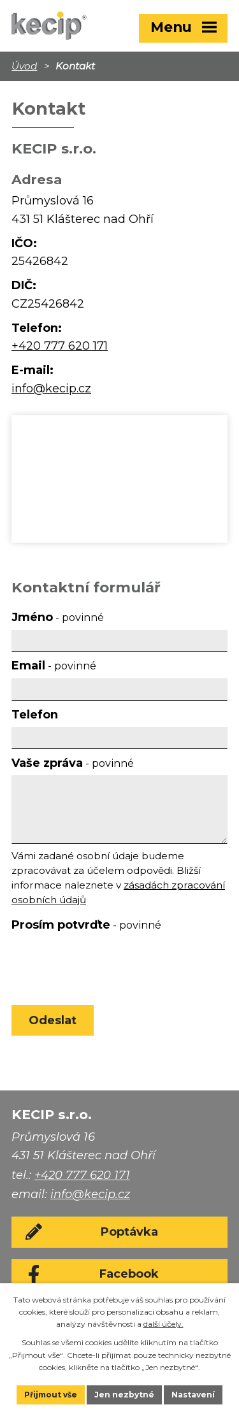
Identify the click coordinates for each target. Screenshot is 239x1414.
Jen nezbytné (124, 1394)
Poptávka (129, 1232)
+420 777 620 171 (59, 346)
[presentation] (105, 965)
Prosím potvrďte (86, 925)
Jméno (57, 617)
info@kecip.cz (51, 389)
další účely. (163, 1324)
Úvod (24, 66)
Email (53, 666)
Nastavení (193, 1394)
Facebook (129, 1274)
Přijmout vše (50, 1394)
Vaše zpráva (72, 763)
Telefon (34, 715)
